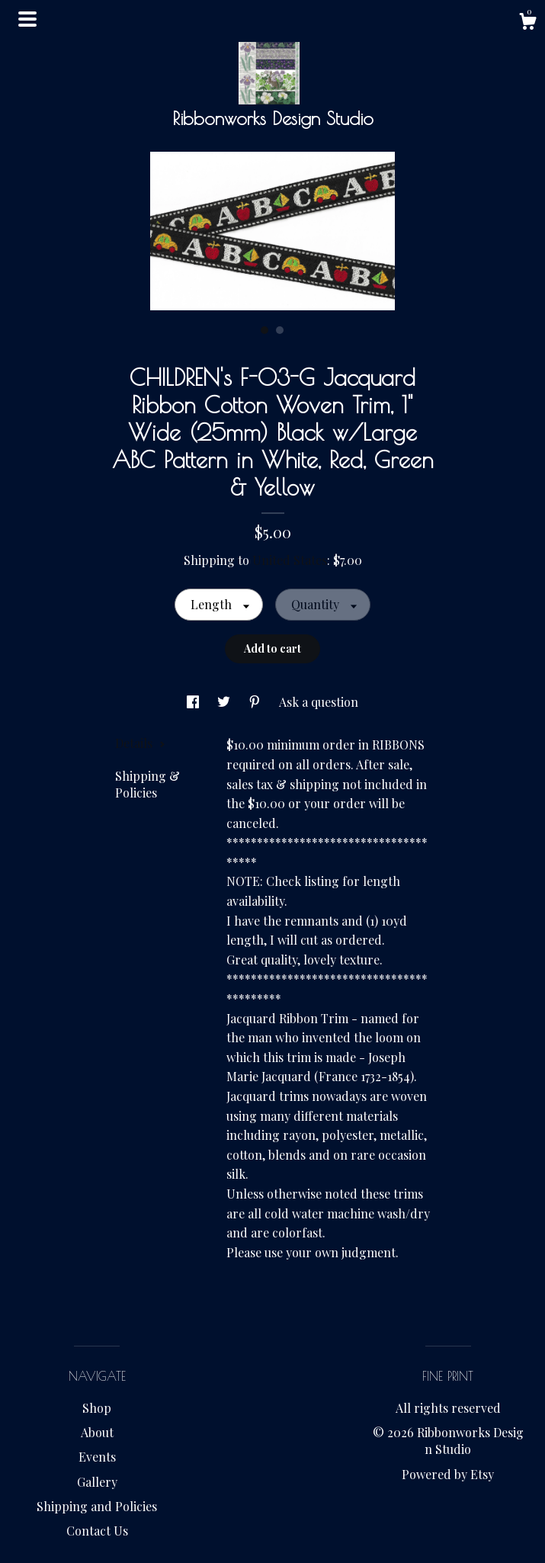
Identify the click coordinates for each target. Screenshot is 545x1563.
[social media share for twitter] (225, 702)
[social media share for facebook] (194, 702)
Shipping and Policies (97, 1506)
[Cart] (527, 23)
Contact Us (97, 1531)
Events (97, 1457)
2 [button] (280, 330)
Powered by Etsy (448, 1474)
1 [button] (264, 330)
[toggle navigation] (27, 19)
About (97, 1432)
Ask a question (318, 702)
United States (289, 560)
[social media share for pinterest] (256, 702)
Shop (96, 1408)
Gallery (97, 1482)
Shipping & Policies (147, 784)
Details (140, 743)
